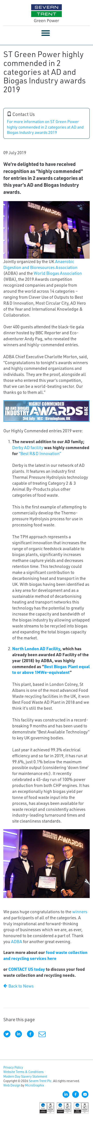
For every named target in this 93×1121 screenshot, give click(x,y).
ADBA (16, 941)
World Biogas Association (58, 273)
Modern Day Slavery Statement (25, 1076)
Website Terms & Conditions (23, 1072)
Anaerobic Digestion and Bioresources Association (40, 264)
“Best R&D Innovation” (40, 453)
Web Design (11, 1085)
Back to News (18, 986)
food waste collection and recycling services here (45, 955)
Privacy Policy (13, 1067)
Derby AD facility (27, 447)
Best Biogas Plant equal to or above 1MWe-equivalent (51, 669)
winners (79, 911)
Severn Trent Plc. (40, 1081)
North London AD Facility (36, 648)
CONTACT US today (26, 969)
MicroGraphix (34, 1085)
